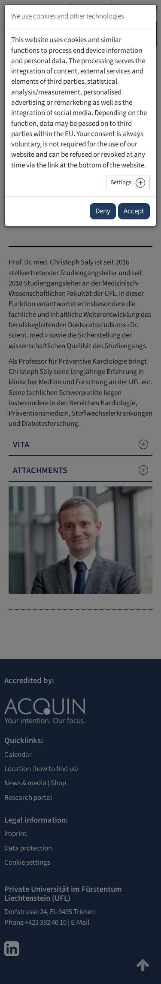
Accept (134, 211)
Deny (102, 211)
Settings (121, 182)
